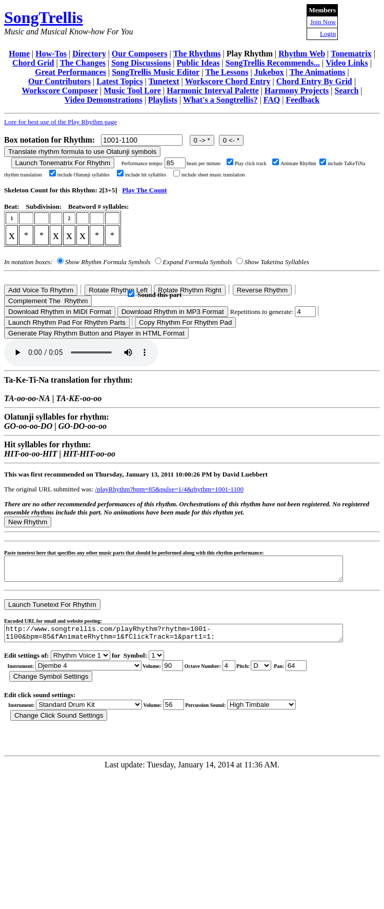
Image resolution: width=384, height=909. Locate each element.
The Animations (318, 72)
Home (19, 53)
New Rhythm (27, 522)
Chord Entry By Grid (314, 81)
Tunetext (164, 81)
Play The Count (144, 190)
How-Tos (51, 53)
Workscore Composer (60, 90)
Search (347, 90)
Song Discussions (141, 62)
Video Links (347, 62)
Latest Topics (119, 81)
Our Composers (140, 53)
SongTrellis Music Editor (155, 72)
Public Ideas (197, 62)
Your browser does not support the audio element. (81, 352)
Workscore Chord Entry (228, 81)
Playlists (162, 99)
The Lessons (226, 72)
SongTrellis (43, 17)
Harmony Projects (297, 90)
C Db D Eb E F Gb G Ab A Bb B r (261, 673)
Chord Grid (33, 62)
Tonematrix (351, 53)
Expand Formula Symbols (197, 262)
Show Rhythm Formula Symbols (107, 262)
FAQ (272, 99)
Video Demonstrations (104, 99)
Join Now (323, 22)
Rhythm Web (301, 53)
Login (328, 33)
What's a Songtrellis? (220, 99)
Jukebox (269, 72)
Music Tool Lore (132, 90)
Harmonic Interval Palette (213, 90)
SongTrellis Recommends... (273, 62)
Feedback (302, 99)
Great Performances (70, 72)
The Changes (83, 62)
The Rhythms (197, 53)
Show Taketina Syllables (277, 262)
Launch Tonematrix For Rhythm (63, 163)
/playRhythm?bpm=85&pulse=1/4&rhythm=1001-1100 (169, 489)
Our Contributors (59, 81)
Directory (89, 53)
